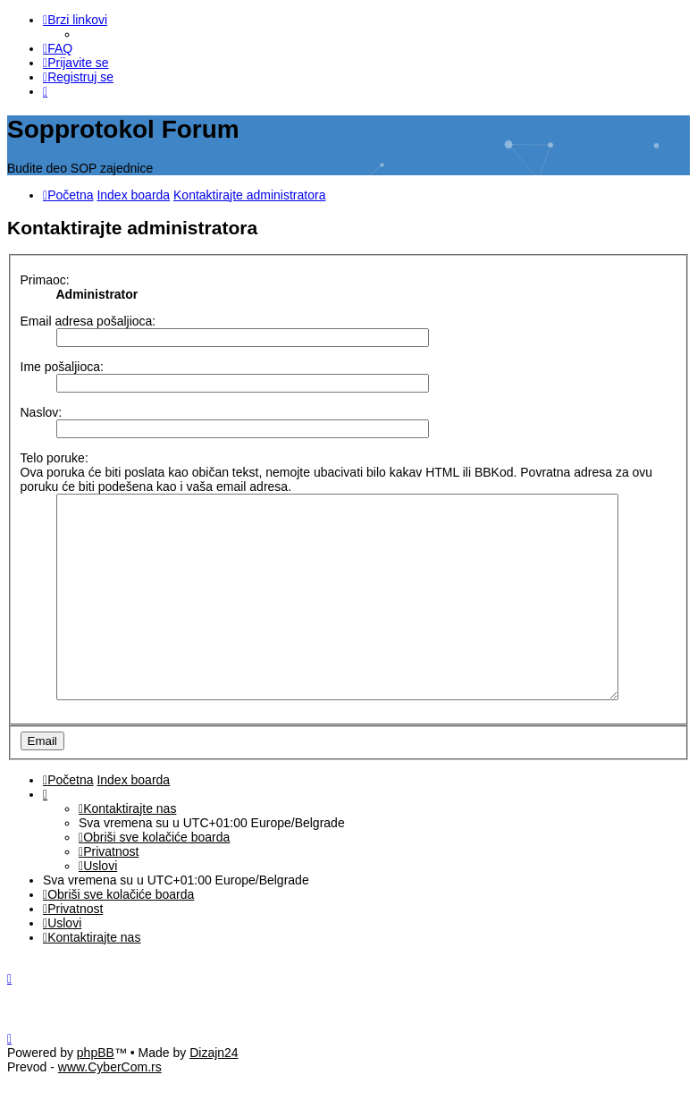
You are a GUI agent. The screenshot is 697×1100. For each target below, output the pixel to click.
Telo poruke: (54, 455)
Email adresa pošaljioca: (88, 318)
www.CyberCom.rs (110, 1086)
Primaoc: (45, 277)
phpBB (95, 1071)
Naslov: (42, 409)
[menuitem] (57, 48)
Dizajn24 (213, 1071)
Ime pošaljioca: (62, 364)
